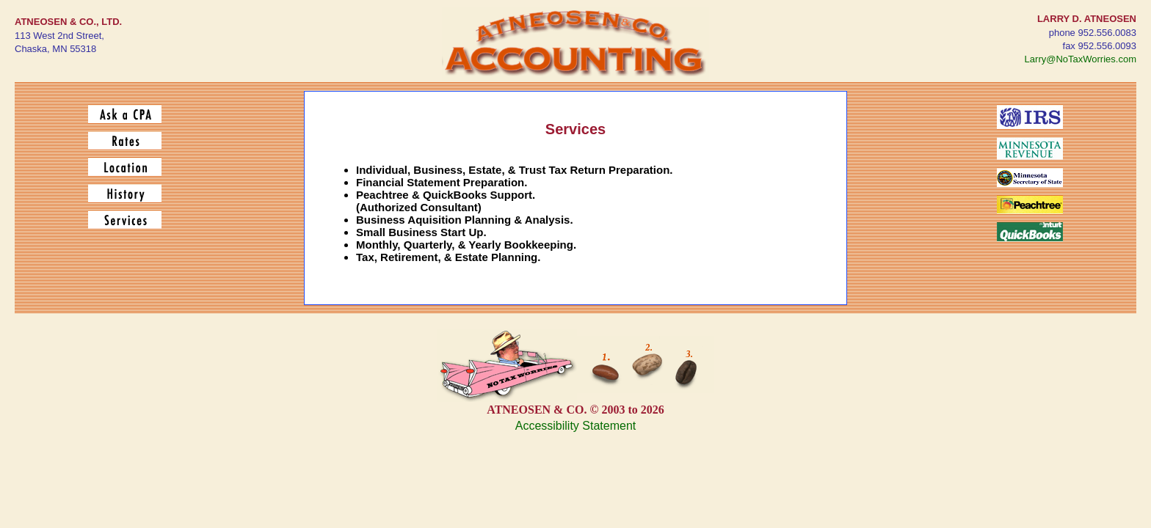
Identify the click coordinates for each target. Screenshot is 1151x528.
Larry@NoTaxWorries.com (1080, 59)
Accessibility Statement (575, 425)
